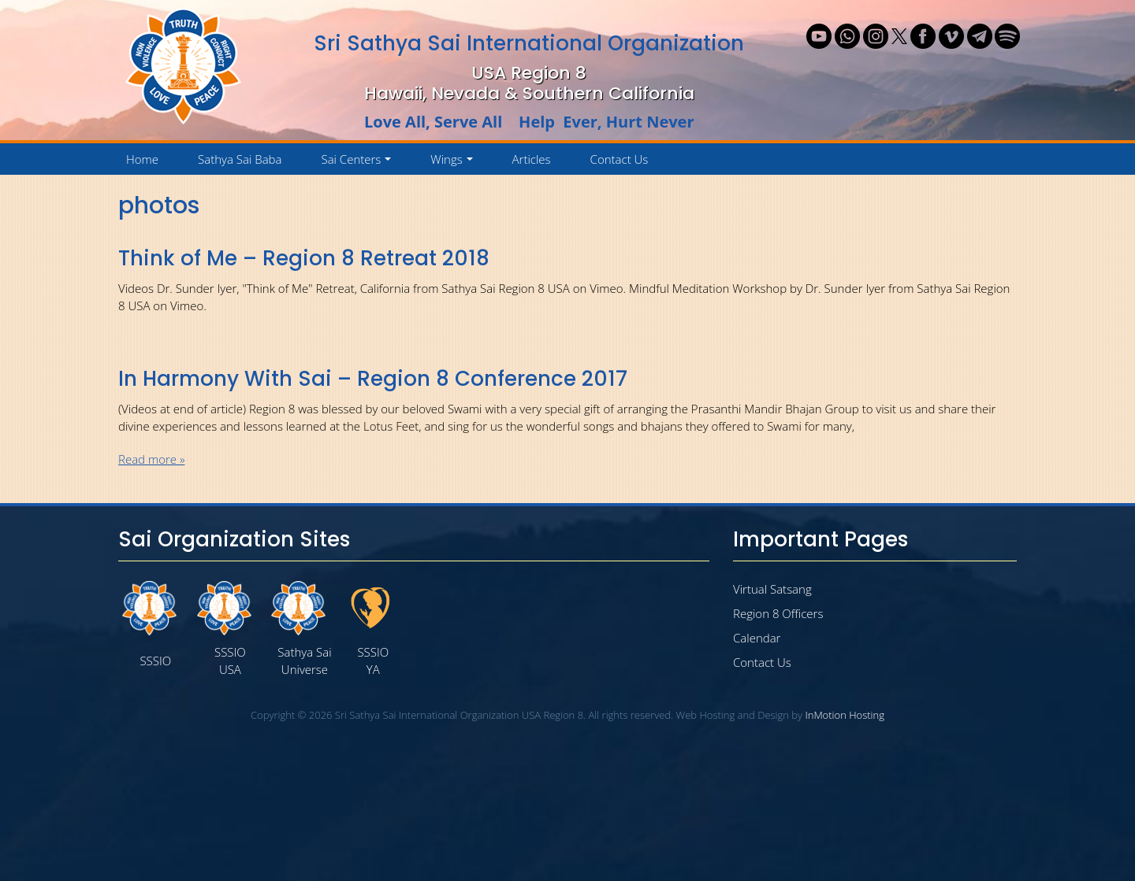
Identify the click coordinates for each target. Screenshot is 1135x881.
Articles (531, 159)
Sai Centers (358, 163)
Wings (454, 163)
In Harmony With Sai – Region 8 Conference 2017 (372, 379)
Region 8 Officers (778, 613)
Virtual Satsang (772, 589)
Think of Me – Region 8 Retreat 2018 (303, 258)
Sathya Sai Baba (239, 159)
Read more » (151, 459)
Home (142, 159)
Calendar (756, 638)
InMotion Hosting (844, 715)
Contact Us (619, 159)
